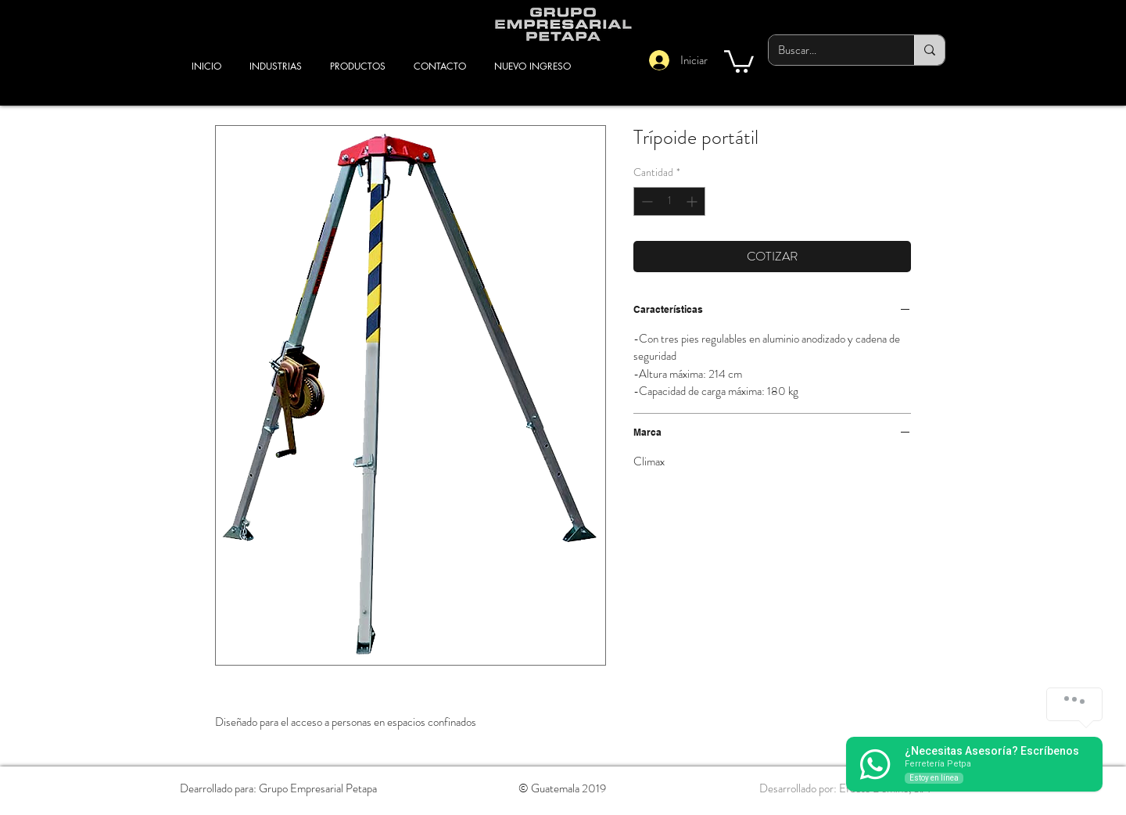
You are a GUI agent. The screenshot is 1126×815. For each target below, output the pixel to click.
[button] (739, 60)
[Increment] (693, 201)
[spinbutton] (669, 201)
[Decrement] (645, 201)
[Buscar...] (829, 50)
